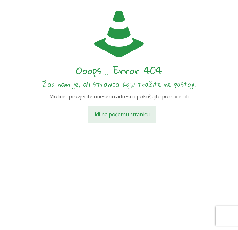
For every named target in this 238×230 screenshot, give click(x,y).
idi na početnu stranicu (122, 114)
